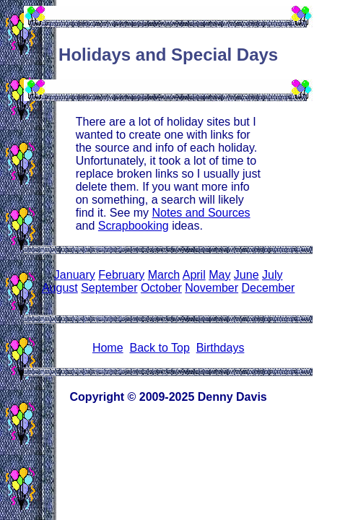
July (272, 275)
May (219, 275)
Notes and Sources (201, 213)
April (194, 275)
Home (107, 348)
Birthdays (220, 348)
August (60, 288)
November (211, 288)
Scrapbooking (133, 226)
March (164, 275)
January (74, 275)
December (268, 288)
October (161, 288)
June (246, 275)
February (121, 275)
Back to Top (159, 348)
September (109, 288)
